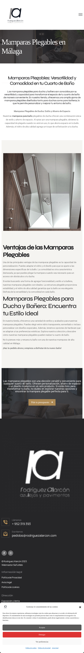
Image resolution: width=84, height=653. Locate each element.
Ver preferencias (42, 642)
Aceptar (42, 627)
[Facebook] (4, 553)
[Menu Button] (79, 15)
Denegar (42, 635)
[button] (80, 607)
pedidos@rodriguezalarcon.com (34, 535)
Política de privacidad (44, 648)
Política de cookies (31, 648)
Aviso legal (55, 648)
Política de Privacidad (12, 577)
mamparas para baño (22, 116)
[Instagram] (10, 553)
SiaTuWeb (18, 564)
